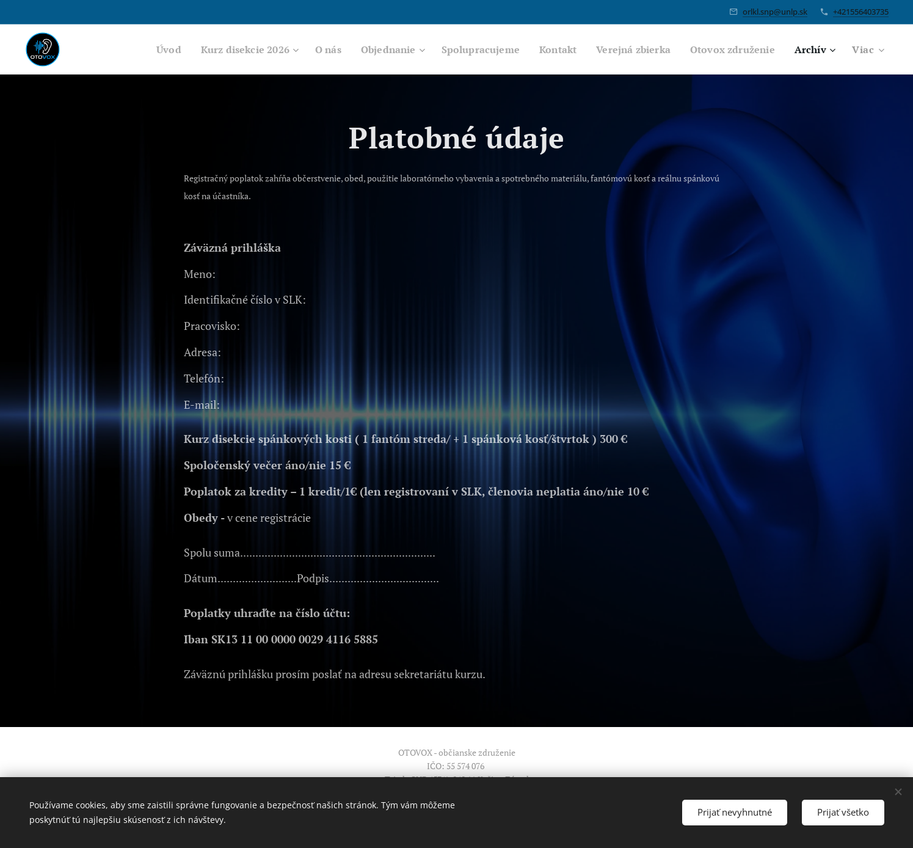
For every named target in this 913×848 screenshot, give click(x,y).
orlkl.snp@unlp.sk (775, 11)
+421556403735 (861, 11)
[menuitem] (136, 49)
